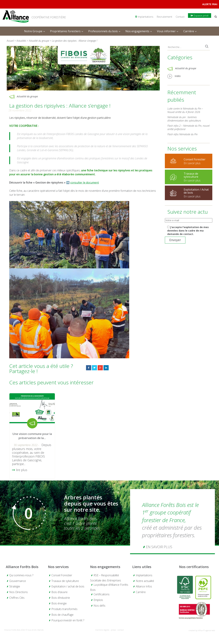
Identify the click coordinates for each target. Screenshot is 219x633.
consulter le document (84, 182)
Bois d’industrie (60, 598)
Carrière (141, 592)
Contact (180, 16)
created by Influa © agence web (202, 630)
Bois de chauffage (62, 615)
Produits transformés (64, 609)
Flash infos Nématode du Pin (182, 134)
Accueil (10, 40)
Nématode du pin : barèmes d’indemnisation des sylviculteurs (184, 118)
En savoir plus (159, 546)
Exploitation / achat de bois (67, 586)
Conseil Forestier (61, 575)
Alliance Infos (144, 586)
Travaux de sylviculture (65, 581)
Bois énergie (59, 603)
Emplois (98, 600)
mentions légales (102, 630)
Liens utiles (141, 566)
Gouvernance (17, 581)
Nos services (58, 566)
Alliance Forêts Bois (22, 566)
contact (121, 630)
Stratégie (14, 586)
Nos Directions (18, 592)
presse (113, 630)
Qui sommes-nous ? (21, 575)
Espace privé (200, 15)
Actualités (21, 40)
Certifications (102, 594)
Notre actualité (145, 581)
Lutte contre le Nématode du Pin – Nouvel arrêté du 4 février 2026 (185, 110)
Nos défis (99, 605)
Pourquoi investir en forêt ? (67, 620)
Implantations (144, 16)
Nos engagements (105, 566)
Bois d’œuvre (59, 592)
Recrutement (164, 16)
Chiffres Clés (17, 598)
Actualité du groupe (39, 40)
